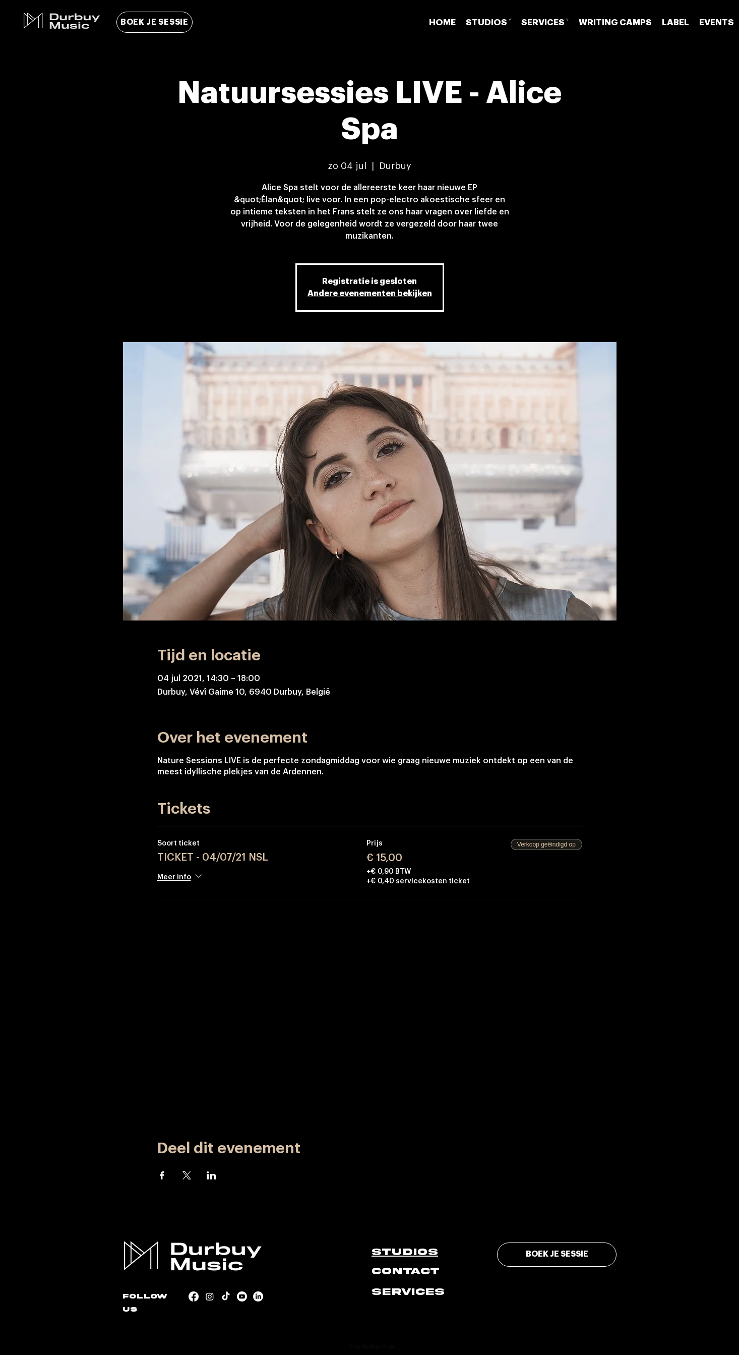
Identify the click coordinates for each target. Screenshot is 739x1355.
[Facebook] (194, 1296)
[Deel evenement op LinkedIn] (211, 1175)
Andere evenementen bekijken (369, 294)
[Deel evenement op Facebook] (162, 1175)
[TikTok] (226, 1296)
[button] (488, 22)
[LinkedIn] (258, 1296)
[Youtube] (242, 1296)
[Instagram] (210, 1296)
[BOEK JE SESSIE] (154, 22)
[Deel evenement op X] (187, 1175)
